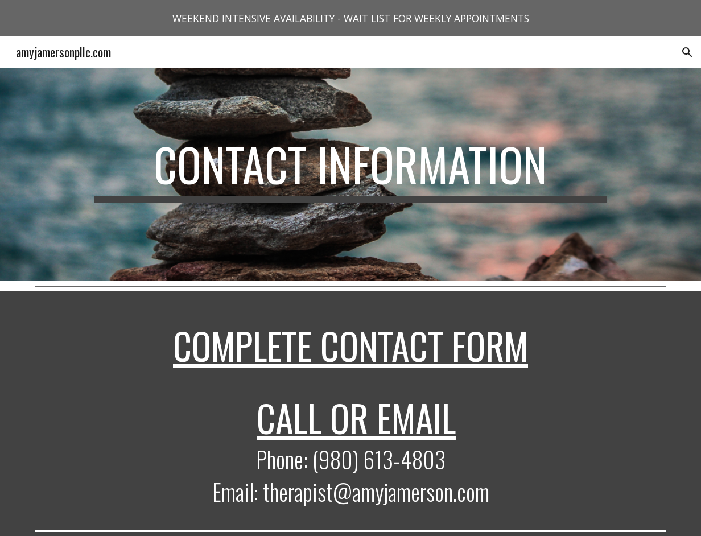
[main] (350, 174)
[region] (350, 18)
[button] (687, 52)
